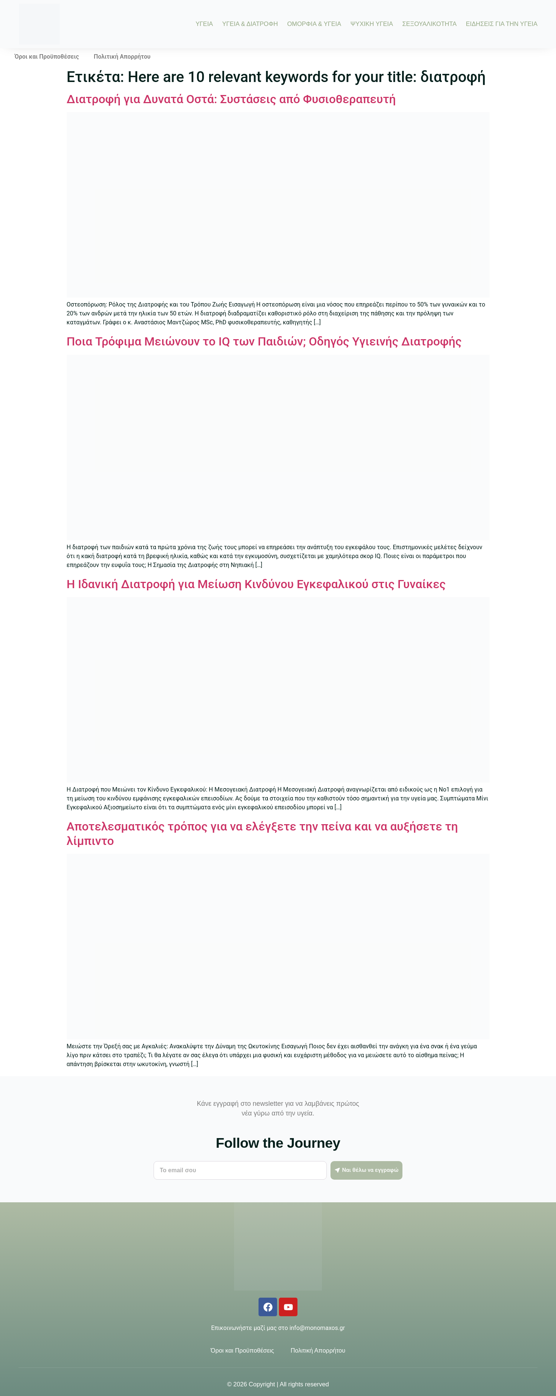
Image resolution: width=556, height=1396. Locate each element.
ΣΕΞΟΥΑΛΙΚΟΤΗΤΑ (429, 24)
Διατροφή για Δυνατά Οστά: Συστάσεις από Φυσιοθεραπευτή (231, 99)
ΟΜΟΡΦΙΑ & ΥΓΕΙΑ (314, 24)
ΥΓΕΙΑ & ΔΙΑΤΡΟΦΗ (250, 24)
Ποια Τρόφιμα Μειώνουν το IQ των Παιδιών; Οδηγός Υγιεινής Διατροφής (264, 341)
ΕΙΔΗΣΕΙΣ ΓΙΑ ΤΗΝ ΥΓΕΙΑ (501, 24)
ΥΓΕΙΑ (204, 24)
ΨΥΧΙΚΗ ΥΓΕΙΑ (372, 24)
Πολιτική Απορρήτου (122, 56)
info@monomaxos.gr (317, 1327)
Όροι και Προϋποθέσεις (47, 56)
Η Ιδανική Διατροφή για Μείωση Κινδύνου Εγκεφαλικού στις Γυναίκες (256, 584)
